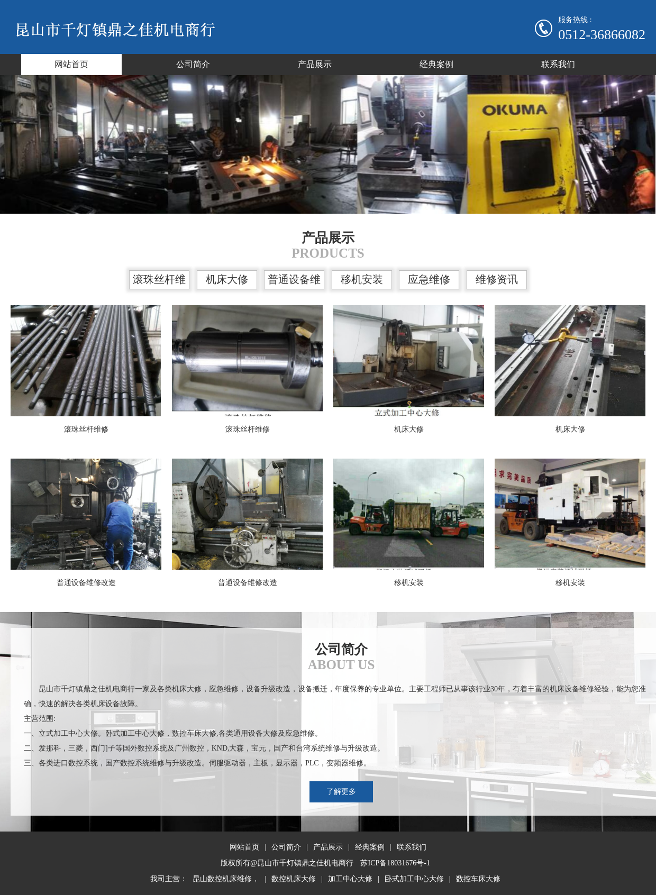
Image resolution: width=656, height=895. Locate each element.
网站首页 (71, 64)
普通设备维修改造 (294, 281)
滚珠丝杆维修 (159, 281)
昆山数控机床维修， (226, 879)
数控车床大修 (478, 879)
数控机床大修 (293, 879)
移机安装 (362, 279)
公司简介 (193, 64)
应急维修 (429, 279)
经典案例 (436, 64)
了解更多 (341, 792)
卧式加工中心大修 (414, 879)
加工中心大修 (350, 879)
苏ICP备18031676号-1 (395, 863)
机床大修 (227, 279)
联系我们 (558, 64)
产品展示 (315, 64)
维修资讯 (497, 279)
